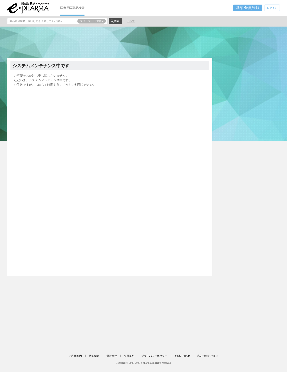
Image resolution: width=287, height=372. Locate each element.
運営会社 (111, 356)
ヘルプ (131, 21)
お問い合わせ (182, 356)
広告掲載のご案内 (207, 356)
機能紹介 (94, 356)
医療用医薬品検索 (72, 8)
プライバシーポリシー (154, 356)
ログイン (272, 7)
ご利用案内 (75, 356)
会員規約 (129, 356)
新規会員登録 (248, 7)
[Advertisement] (143, 42)
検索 (116, 21)
